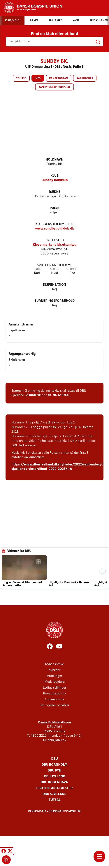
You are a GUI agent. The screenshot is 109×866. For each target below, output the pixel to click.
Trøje (37, 269)
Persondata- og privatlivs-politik (54, 811)
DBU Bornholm (54, 764)
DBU (54, 759)
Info (38, 78)
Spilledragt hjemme (54, 265)
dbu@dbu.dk (57, 740)
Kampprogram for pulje (54, 87)
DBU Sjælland (54, 794)
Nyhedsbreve (54, 664)
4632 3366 (61, 395)
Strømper (72, 269)
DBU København (54, 782)
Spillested (54, 240)
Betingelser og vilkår (54, 705)
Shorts (54, 269)
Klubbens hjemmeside (54, 224)
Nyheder (54, 670)
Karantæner (84, 78)
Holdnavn (54, 159)
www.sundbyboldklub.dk (54, 228)
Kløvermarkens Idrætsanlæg (54, 244)
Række (54, 192)
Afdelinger (54, 676)
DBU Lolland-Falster (54, 788)
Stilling (21, 78)
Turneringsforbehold (55, 301)
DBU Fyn (54, 770)
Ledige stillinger (54, 687)
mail (32, 395)
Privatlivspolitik (54, 693)
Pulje (54, 208)
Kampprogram (58, 78)
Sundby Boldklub (54, 180)
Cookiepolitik (54, 699)
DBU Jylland (54, 776)
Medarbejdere (55, 681)
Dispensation (54, 284)
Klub (54, 175)
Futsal (54, 800)
